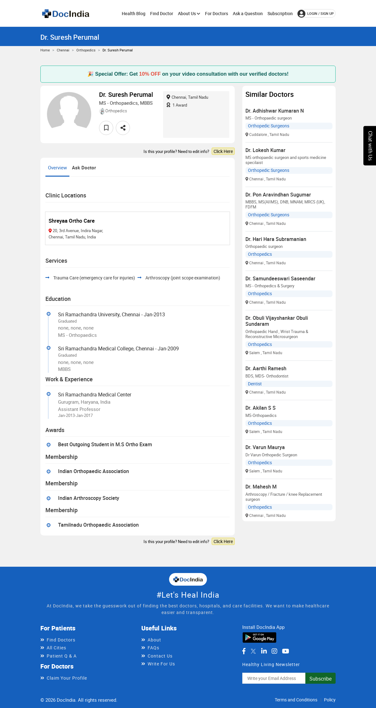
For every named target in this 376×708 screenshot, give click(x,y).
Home (45, 50)
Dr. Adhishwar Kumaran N (274, 110)
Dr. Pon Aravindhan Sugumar (278, 194)
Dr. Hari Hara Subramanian (275, 239)
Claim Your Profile (67, 678)
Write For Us (161, 664)
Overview (57, 167)
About (154, 640)
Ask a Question (248, 13)
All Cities (56, 648)
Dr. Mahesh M (261, 486)
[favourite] (106, 128)
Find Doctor (161, 13)
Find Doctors (61, 640)
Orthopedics (86, 50)
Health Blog (133, 13)
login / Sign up (315, 13)
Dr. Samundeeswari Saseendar (280, 278)
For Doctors (216, 13)
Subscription (280, 13)
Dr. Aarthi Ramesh (265, 368)
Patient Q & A (62, 656)
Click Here (223, 151)
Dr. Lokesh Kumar (265, 150)
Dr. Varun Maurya (265, 447)
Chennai (63, 50)
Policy (330, 700)
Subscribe (320, 678)
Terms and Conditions (296, 700)
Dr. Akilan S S (260, 407)
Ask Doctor (84, 167)
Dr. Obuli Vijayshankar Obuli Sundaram (276, 320)
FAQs (153, 648)
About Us (189, 13)
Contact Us (160, 656)
